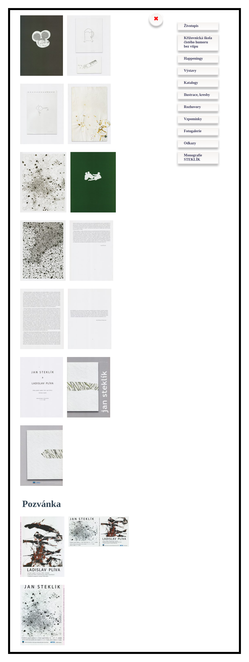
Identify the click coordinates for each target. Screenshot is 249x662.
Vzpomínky (193, 119)
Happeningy (193, 58)
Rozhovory (192, 107)
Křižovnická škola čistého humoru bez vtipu (198, 42)
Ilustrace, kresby (197, 95)
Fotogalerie (192, 131)
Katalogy (191, 83)
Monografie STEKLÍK (193, 157)
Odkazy (190, 143)
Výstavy (190, 71)
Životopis (191, 26)
